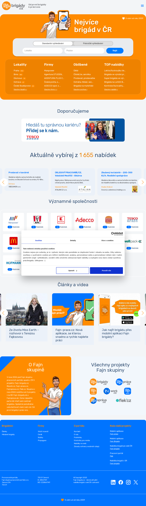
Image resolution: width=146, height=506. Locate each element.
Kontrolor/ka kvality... (114, 86)
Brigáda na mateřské (83, 86)
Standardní (53, 43)
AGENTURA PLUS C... (54, 78)
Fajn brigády (115, 449)
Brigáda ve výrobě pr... (114, 74)
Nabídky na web (80, 443)
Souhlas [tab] (38, 240)
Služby (40, 437)
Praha (19, 70)
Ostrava (19, 82)
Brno (18, 74)
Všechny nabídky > (111, 90)
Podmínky (78, 437)
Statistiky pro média (82, 440)
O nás (76, 434)
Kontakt (77, 431)
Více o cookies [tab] (107, 240)
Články (4, 431)
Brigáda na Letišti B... (114, 82)
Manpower (49, 70)
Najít (115, 50)
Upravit (72, 270)
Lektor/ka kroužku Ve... (115, 70)
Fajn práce (114, 434)
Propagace (42, 440)
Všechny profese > (80, 90)
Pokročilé (93, 43)
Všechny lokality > (20, 90)
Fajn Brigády (115, 441)
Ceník (40, 434)
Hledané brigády (8, 434)
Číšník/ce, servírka (82, 74)
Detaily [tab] (73, 240)
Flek (111, 456)
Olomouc (20, 78)
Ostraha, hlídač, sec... (83, 82)
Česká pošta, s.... (52, 82)
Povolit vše (106, 270)
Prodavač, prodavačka (84, 78)
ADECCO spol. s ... (52, 86)
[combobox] (42, 51)
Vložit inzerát (43, 431)
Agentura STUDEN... (53, 74)
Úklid (76, 70)
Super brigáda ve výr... (114, 78)
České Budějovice (24, 86)
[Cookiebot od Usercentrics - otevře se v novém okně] (113, 233)
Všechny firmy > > (50, 90)
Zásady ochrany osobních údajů (86, 446)
